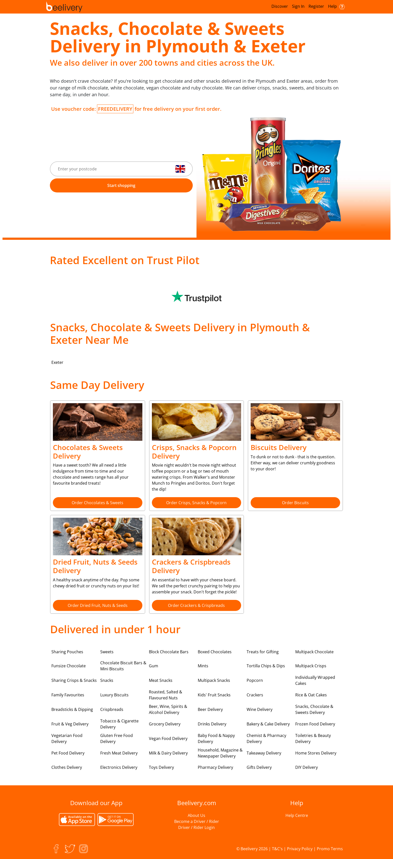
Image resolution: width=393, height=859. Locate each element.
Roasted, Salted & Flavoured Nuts (165, 695)
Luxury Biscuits (114, 695)
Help (336, 6)
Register (316, 6)
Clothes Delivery (66, 767)
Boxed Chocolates (215, 652)
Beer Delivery (210, 709)
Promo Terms (330, 848)
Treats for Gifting (263, 652)
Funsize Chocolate (68, 666)
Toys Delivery (161, 767)
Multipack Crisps (310, 666)
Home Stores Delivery (315, 753)
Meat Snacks (160, 680)
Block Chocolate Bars (168, 652)
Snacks (106, 680)
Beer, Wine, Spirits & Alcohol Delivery (168, 709)
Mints (203, 666)
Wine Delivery (259, 709)
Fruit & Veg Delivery (69, 724)
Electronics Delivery (118, 767)
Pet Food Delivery (67, 753)
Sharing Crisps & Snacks (74, 680)
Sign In (298, 6)
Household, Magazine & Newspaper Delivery (220, 753)
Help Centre (296, 815)
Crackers (255, 695)
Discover (279, 6)
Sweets (107, 652)
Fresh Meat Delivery (119, 753)
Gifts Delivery (259, 767)
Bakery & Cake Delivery (268, 724)
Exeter (57, 362)
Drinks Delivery (212, 724)
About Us (196, 815)
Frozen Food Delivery (315, 724)
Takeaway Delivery (264, 753)
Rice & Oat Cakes (311, 695)
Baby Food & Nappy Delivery (216, 738)
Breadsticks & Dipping (72, 709)
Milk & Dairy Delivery (168, 753)
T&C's (277, 848)
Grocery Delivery (164, 724)
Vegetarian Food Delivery (66, 738)
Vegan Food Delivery (168, 738)
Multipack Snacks (214, 680)
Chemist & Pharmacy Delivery (266, 738)
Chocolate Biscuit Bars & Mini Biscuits (123, 666)
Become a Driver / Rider (196, 821)
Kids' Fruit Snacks (214, 695)
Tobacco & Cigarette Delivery (119, 724)
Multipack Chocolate (314, 652)
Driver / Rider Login (196, 827)
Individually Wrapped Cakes (315, 680)
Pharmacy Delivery (215, 767)
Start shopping (121, 185)
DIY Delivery (306, 767)
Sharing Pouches (67, 652)
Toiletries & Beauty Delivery (313, 738)
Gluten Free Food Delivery (116, 738)
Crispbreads (111, 709)
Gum (153, 666)
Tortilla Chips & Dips (266, 666)
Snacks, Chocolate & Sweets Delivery (314, 709)
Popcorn (255, 680)
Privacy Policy (300, 848)
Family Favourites (67, 695)
